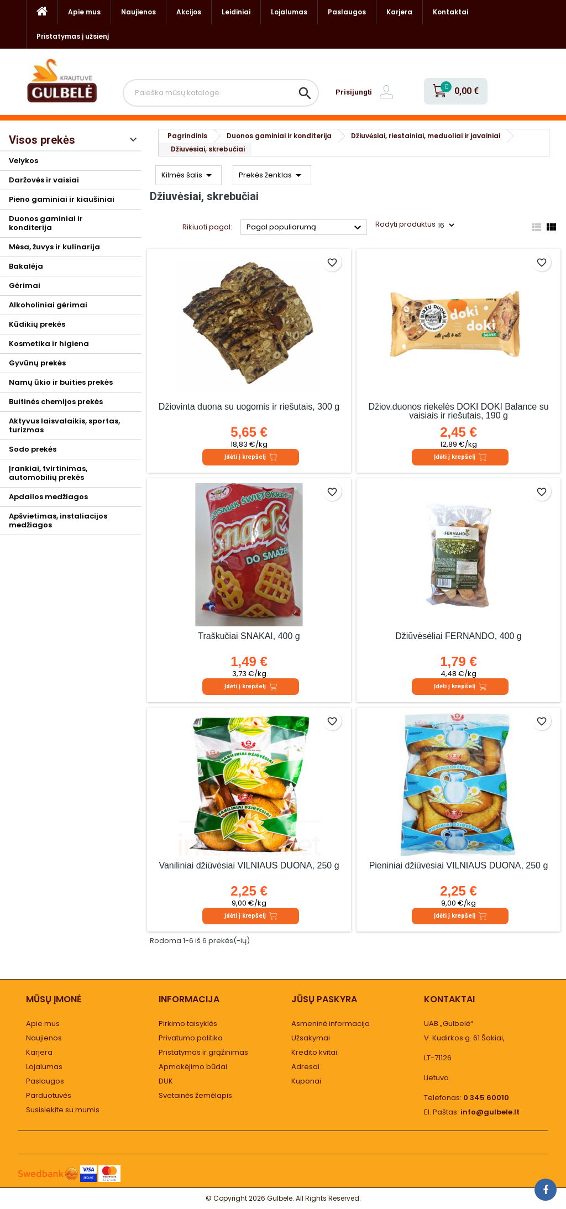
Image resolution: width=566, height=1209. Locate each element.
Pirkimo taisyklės (188, 1023)
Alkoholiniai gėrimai (48, 305)
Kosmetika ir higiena (49, 343)
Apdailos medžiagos (48, 496)
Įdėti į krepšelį (250, 457)
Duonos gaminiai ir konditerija (46, 223)
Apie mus (84, 12)
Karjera (399, 12)
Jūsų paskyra (324, 999)
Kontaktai (450, 12)
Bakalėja (26, 266)
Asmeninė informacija (330, 1023)
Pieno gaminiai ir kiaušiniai (61, 199)
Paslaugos (347, 12)
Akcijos (188, 12)
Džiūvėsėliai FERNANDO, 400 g (458, 636)
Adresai (305, 1066)
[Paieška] (221, 93)
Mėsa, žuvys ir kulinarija (54, 247)
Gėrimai (24, 285)
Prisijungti (354, 92)
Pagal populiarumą (305, 227)
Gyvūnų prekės (37, 363)
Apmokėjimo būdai (193, 1066)
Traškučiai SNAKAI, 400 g (249, 636)
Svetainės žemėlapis (195, 1095)
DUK (166, 1081)
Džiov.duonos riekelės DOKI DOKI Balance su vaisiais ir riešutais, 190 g (458, 411)
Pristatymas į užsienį (72, 36)
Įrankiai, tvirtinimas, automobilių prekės (48, 473)
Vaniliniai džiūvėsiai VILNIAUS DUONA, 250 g (249, 865)
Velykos (23, 160)
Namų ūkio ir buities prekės (61, 382)
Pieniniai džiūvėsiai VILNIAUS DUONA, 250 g (458, 865)
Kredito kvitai (314, 1052)
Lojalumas (289, 12)
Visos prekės (42, 139)
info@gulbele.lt (490, 1112)
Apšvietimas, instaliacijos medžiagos (58, 520)
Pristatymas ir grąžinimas (203, 1052)
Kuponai (306, 1081)
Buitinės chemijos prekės (56, 401)
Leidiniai (236, 12)
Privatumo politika (191, 1038)
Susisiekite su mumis (62, 1110)
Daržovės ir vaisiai (44, 180)
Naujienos (138, 12)
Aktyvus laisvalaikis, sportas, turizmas (64, 425)
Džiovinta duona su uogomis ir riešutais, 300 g (249, 406)
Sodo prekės (32, 449)
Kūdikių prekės (37, 324)
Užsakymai (310, 1038)
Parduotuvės (48, 1095)
